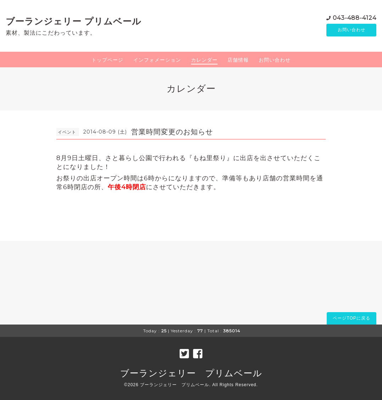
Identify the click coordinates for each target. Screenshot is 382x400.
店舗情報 (238, 60)
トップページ (107, 60)
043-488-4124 (354, 17)
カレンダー (204, 60)
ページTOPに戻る (351, 318)
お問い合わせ (351, 30)
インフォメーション (157, 60)
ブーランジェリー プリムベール (73, 21)
